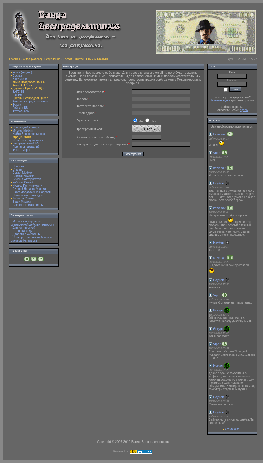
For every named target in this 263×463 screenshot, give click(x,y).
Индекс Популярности (27, 185)
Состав (67, 59)
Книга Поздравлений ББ (29, 82)
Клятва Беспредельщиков (30, 101)
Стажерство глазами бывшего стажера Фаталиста (32, 239)
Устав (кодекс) (32, 59)
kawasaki (219, 134)
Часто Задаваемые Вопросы (32, 192)
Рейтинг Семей (23, 182)
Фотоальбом (21, 111)
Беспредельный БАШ (27, 143)
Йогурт (218, 310)
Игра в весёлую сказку (28, 140)
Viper (216, 152)
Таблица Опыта (23, 198)
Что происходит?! (24, 231)
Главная (14, 59)
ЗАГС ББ (19, 91)
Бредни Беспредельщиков (30, 98)
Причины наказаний (26, 146)
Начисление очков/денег (29, 195)
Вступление (52, 59)
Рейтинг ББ (20, 107)
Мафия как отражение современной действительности (32, 223)
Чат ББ (17, 95)
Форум (79, 59)
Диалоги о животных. (27, 234)
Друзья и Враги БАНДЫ (28, 88)
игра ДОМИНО (22, 137)
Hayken (218, 183)
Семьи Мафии (22, 172)
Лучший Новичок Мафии (29, 188)
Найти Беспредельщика (29, 133)
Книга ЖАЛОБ (22, 85)
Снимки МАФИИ (97, 59)
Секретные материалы (28, 204)
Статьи (17, 169)
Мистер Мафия (23, 130)
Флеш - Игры (21, 150)
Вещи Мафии (22, 201)
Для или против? (24, 227)
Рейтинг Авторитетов (27, 179)
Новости (18, 166)
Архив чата (231, 429)
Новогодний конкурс (26, 127)
